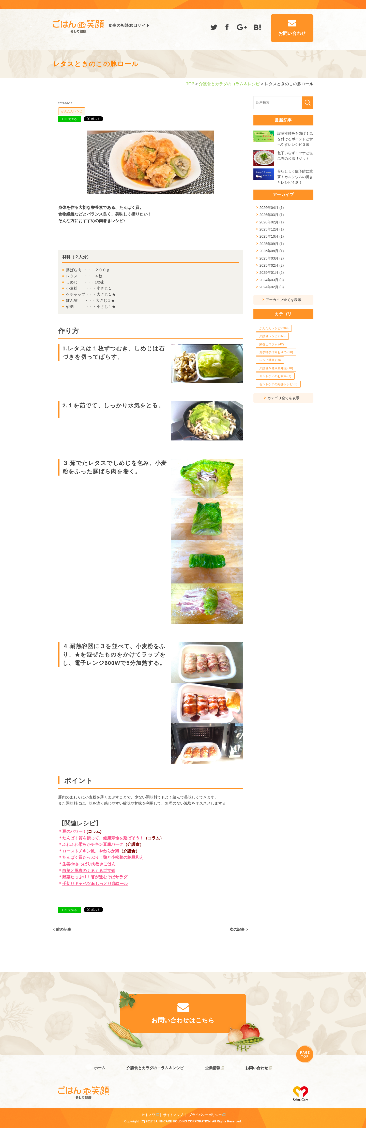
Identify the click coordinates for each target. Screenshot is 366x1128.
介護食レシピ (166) (272, 336)
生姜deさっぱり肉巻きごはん (89, 864)
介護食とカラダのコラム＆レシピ (229, 84)
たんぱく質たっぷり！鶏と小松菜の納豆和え (103, 857)
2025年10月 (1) (272, 236)
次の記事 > (239, 929)
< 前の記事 (62, 929)
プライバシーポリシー (205, 1115)
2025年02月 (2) (272, 265)
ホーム (99, 1068)
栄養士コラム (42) (271, 344)
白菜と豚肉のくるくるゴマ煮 (88, 870)
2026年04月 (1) (272, 208)
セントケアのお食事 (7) (275, 376)
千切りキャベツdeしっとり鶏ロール (95, 883)
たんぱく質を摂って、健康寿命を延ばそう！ (103, 838)
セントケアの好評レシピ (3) (278, 384)
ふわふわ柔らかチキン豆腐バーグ (92, 844)
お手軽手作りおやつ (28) (276, 352)
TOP (190, 84)
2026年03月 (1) (272, 215)
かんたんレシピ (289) (273, 328)
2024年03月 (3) (272, 280)
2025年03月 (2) (272, 258)
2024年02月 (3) (272, 287)
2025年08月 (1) (272, 251)
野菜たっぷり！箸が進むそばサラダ (94, 877)
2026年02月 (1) (272, 222)
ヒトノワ (148, 1115)
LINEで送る (69, 119)
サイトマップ (173, 1115)
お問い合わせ (256, 1068)
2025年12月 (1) (272, 229)
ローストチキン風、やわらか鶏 (90, 851)
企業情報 (212, 1068)
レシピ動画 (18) (270, 360)
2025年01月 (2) (272, 272)
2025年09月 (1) (272, 244)
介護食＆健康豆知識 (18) (276, 368)
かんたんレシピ (71, 111)
